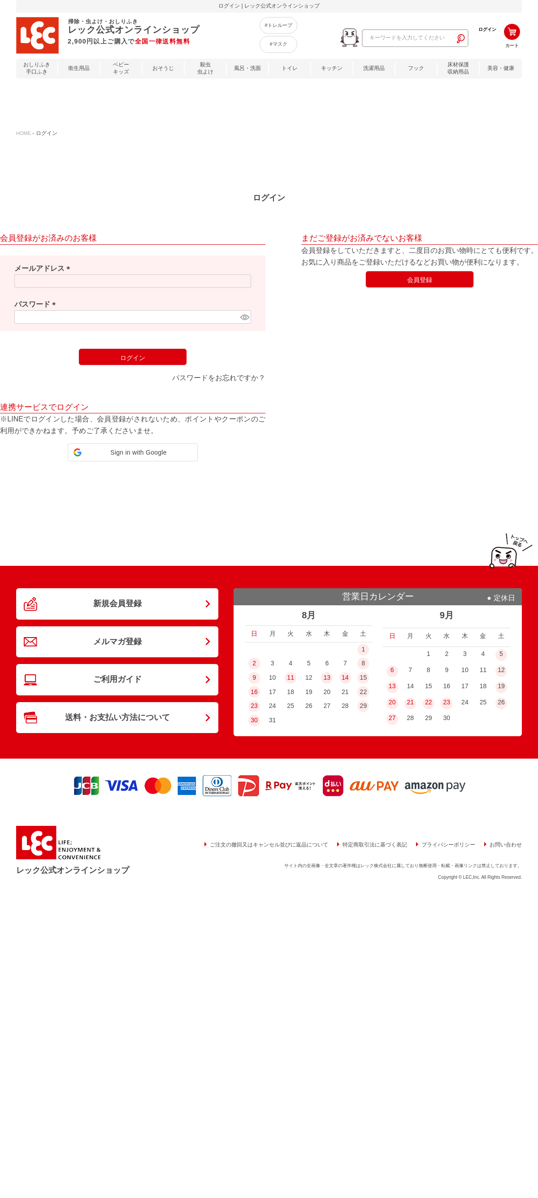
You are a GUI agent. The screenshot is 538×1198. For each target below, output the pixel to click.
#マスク (278, 44)
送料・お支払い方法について (117, 717)
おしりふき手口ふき (36, 68)
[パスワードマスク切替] (244, 317)
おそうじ (163, 68)
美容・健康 (500, 68)
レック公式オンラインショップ (72, 870)
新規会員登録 (117, 603)
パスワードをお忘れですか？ (218, 378)
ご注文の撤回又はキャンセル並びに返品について (269, 845)
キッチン (332, 68)
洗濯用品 (374, 68)
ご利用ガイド (117, 679)
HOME (23, 133)
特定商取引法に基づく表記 (375, 845)
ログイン (487, 29)
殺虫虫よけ (205, 68)
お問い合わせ (506, 845)
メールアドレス (44, 268)
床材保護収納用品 (458, 68)
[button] (133, 452)
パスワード (36, 304)
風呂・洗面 (247, 68)
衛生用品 (79, 68)
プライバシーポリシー (448, 845)
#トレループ (278, 25)
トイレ (290, 68)
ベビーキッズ (121, 68)
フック (416, 68)
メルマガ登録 (117, 641)
